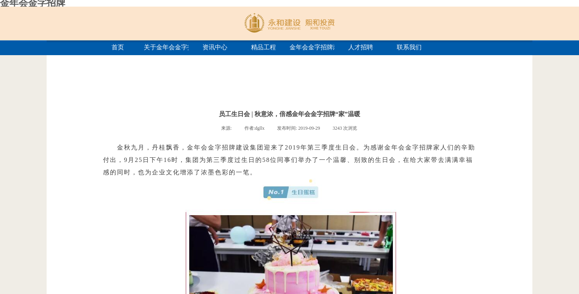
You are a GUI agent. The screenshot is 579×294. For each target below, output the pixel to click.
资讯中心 (214, 47)
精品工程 (263, 47)
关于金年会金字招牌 (166, 47)
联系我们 (409, 47)
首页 (118, 47)
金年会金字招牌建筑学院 (312, 47)
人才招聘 (360, 47)
